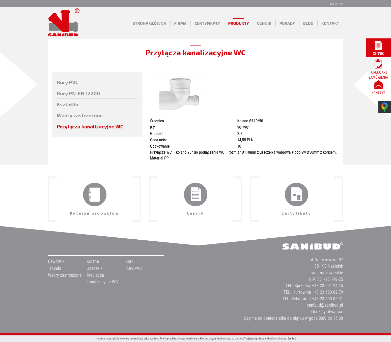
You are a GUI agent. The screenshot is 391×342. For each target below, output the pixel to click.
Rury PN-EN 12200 (78, 93)
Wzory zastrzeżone (80, 115)
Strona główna (149, 23)
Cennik (264, 23)
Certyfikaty (207, 23)
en (336, 3)
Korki (129, 261)
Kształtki (67, 104)
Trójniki (54, 268)
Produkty (238, 23)
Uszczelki (95, 268)
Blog (308, 23)
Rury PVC (67, 82)
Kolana (93, 261)
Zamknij (292, 338)
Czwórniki (56, 261)
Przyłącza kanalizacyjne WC (90, 126)
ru (341, 3)
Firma (180, 23)
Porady (287, 23)
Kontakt (330, 23)
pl (331, 3)
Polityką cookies (168, 338)
